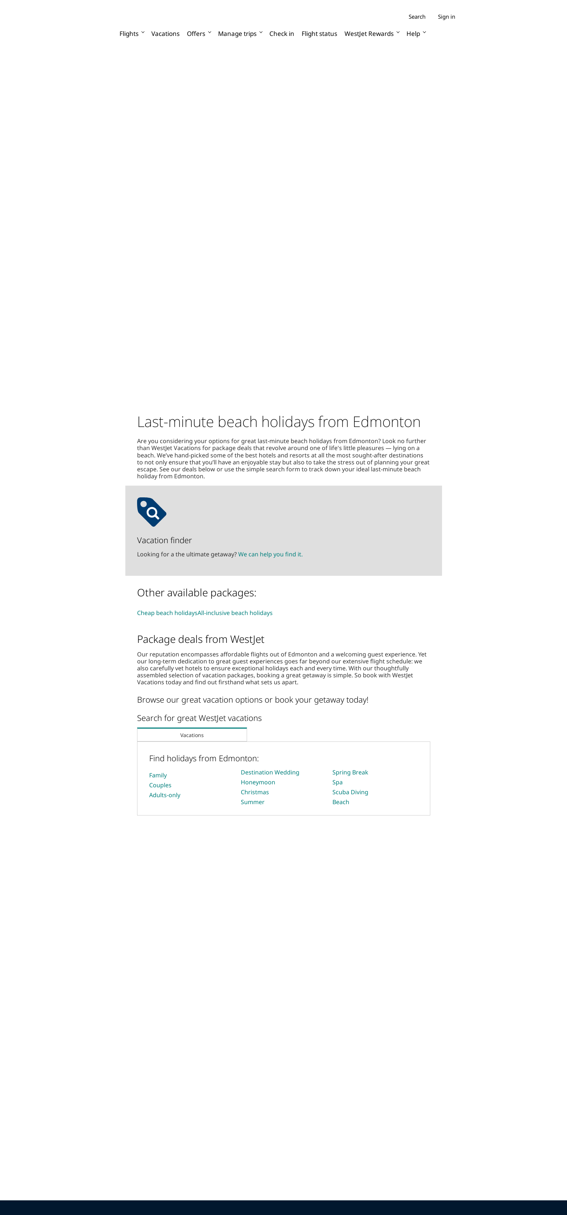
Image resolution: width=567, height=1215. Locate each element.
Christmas (255, 792)
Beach (340, 802)
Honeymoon (258, 782)
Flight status (319, 33)
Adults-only (164, 795)
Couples (160, 785)
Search (417, 16)
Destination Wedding (270, 772)
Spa (337, 782)
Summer (253, 802)
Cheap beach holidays (167, 613)
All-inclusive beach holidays (235, 613)
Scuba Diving (350, 792)
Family (158, 775)
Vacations (165, 33)
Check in (281, 33)
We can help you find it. (270, 554)
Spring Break (350, 772)
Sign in (446, 16)
